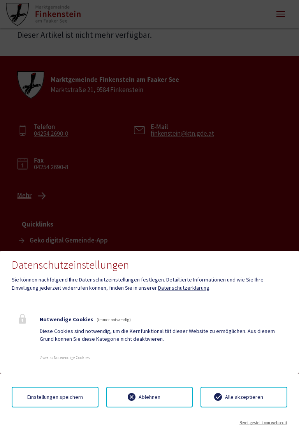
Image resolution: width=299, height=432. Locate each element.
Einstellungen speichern (55, 396)
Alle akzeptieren (244, 396)
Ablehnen (149, 396)
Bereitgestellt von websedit (263, 422)
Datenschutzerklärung (183, 287)
